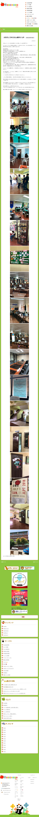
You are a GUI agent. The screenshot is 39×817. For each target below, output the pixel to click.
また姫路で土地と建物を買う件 (10, 684)
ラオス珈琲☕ (29, 6)
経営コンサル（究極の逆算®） (9, 713)
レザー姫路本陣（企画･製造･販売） (11, 707)
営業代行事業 (29, 8)
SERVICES (5, 630)
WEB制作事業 (29, 10)
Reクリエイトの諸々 (7, 716)
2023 (4, 730)
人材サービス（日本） (31, 20)
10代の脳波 (29, 23)
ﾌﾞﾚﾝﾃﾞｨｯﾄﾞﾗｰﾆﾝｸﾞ (30, 14)
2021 (4, 734)
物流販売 (5, 705)
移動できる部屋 (30, 25)
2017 (4, 743)
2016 (4, 745)
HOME (4, 626)
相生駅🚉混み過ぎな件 (8, 686)
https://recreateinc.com (7, 790)
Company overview (7, 792)
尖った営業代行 (6, 709)
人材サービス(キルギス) (31, 21)
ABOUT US (5, 628)
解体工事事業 (29, 16)
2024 (4, 728)
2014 (4, 749)
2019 (4, 738)
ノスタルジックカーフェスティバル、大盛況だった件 (14, 689)
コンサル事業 (29, 12)
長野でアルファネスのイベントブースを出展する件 (14, 693)
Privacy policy (6, 794)
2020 (4, 736)
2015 (4, 747)
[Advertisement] (19, 764)
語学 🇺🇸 (34, 18)
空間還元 (36, 23)
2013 (4, 751)
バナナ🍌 (28, 18)
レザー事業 (29, 4)
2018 (4, 740)
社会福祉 (5, 703)
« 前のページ (3, 561)
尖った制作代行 (6, 711)
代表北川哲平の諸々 (30, 37)
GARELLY (5, 632)
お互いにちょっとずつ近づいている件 (11, 691)
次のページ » (35, 561)
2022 (4, 732)
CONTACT (5, 635)
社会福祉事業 (29, 2)
